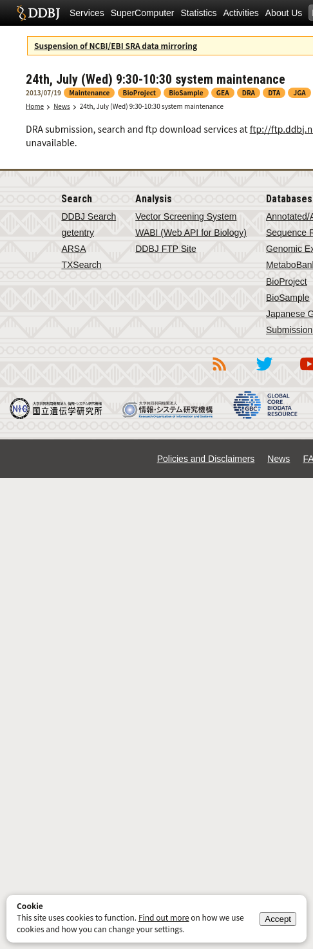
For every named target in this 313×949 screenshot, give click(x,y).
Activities (241, 13)
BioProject (286, 281)
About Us (284, 13)
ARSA (73, 249)
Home (35, 106)
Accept (278, 919)
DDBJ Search (88, 216)
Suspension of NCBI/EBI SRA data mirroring (115, 45)
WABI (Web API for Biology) (191, 232)
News (61, 106)
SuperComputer (143, 13)
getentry (77, 232)
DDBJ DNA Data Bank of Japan (38, 13)
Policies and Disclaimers (206, 459)
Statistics (199, 13)
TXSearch (81, 265)
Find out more (163, 917)
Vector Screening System (185, 216)
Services (87, 13)
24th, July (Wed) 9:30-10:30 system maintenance (151, 106)
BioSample (288, 297)
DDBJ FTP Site (165, 249)
